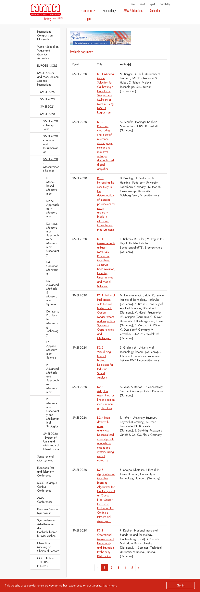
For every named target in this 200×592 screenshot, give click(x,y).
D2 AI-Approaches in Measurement (52, 208)
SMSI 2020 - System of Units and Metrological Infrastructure (51, 441)
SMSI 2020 (47, 114)
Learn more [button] (110, 585)
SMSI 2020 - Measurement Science (51, 165)
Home (132, 4)
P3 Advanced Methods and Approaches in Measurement (52, 378)
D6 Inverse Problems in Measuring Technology (52, 323)
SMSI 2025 (47, 92)
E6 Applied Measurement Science (51, 349)
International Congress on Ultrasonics (45, 35)
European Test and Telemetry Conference (45, 471)
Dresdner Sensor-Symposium (47, 511)
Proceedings (109, 10)
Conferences (89, 10)
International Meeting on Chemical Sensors (48, 547)
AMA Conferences (44, 500)
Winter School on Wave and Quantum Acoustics (48, 52)
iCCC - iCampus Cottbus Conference (47, 486)
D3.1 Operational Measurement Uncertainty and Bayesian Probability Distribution (105, 543)
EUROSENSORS (47, 65)
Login (88, 18)
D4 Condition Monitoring (52, 267)
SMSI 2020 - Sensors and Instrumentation (50, 144)
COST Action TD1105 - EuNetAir (45, 562)
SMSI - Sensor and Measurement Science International (48, 78)
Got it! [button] (181, 585)
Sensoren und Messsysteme (45, 458)
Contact (142, 4)
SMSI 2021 (47, 106)
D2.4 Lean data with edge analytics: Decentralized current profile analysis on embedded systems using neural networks (105, 439)
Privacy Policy (164, 4)
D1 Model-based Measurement (51, 185)
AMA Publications (133, 10)
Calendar (155, 10)
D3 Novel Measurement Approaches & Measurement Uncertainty (52, 239)
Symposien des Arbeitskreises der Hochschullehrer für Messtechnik (47, 528)
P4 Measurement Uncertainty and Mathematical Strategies (52, 412)
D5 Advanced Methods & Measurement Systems (52, 292)
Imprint (152, 4)
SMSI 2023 (47, 99)
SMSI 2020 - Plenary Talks (50, 125)
